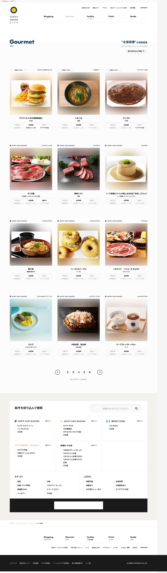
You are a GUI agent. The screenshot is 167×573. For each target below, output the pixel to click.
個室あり (89, 485)
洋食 (48, 481)
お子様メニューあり (93, 489)
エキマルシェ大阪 (69, 453)
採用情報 (132, 8)
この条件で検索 (78, 505)
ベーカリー (21, 493)
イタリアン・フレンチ (54, 485)
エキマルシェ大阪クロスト (73, 456)
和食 (19, 481)
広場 (65, 462)
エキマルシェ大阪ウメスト (72, 459)
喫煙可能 (89, 481)
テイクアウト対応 (122, 489)
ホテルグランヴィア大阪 (72, 432)
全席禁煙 (119, 481)
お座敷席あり (121, 485)
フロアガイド (106, 548)
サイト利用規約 (45, 565)
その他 (19, 432)
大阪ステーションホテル (26, 453)
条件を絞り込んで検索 (135, 51)
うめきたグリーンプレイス (72, 450)
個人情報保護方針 (77, 565)
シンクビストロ (22, 428)
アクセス (104, 8)
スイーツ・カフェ (53, 489)
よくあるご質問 (125, 548)
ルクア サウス (68, 425)
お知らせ (135, 548)
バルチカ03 (113, 425)
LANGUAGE (143, 8)
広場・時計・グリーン (77, 548)
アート (87, 548)
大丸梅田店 (67, 428)
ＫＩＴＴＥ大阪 (22, 450)
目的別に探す (86, 8)
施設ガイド (96, 8)
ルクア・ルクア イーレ (25, 425)
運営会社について (25, 565)
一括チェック (48, 421)
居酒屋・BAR (22, 489)
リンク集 (88, 565)
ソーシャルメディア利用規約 (61, 565)
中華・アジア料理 (23, 485)
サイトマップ (13, 565)
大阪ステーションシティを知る (118, 8)
